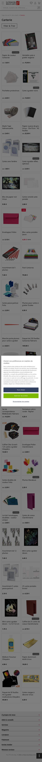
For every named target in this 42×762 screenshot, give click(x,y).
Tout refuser (21, 390)
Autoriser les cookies (21, 396)
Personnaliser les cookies (21, 401)
